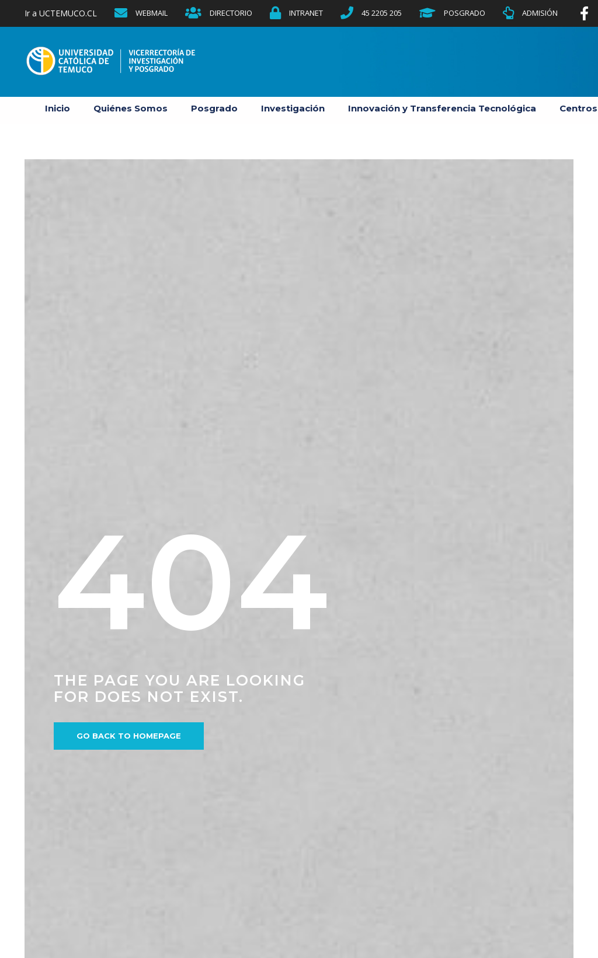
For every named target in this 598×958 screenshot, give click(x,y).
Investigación (293, 108)
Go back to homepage (129, 735)
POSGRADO (464, 13)
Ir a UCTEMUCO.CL (61, 13)
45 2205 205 (381, 13)
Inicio (57, 108)
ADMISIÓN (540, 13)
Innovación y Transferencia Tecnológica (442, 108)
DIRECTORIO (231, 13)
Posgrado (214, 108)
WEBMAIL (151, 13)
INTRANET (306, 13)
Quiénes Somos (130, 108)
